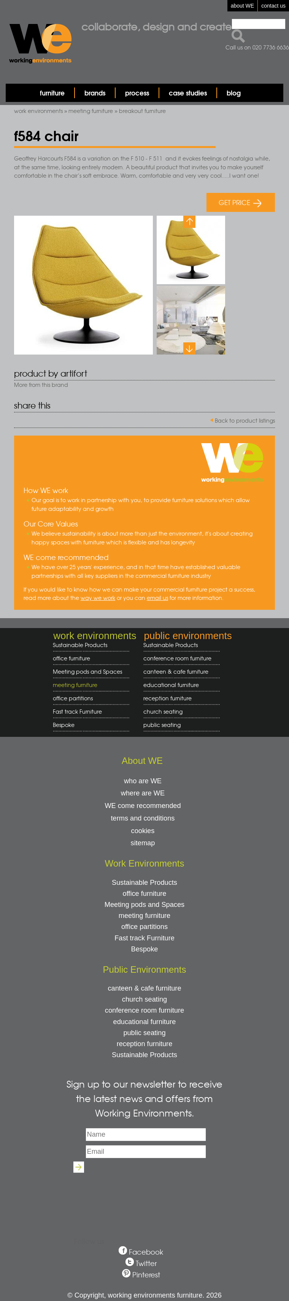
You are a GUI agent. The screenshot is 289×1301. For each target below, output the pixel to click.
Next (189, 348)
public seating (179, 725)
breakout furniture (142, 111)
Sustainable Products (80, 645)
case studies (188, 92)
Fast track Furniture (77, 711)
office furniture (88, 658)
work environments (38, 111)
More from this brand (41, 384)
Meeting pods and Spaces (88, 672)
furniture (52, 92)
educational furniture (179, 685)
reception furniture (179, 698)
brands (94, 92)
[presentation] (144, 1193)
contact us (273, 6)
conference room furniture (179, 658)
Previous (189, 222)
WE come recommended (143, 806)
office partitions (88, 698)
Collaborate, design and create (156, 26)
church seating (163, 711)
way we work (98, 597)
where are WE (143, 793)
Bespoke (64, 724)
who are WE (143, 781)
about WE (242, 6)
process (137, 92)
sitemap (143, 843)
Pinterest (146, 1274)
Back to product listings (245, 420)
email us (157, 597)
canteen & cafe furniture (179, 672)
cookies (143, 831)
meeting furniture (90, 111)
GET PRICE (240, 202)
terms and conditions (143, 818)
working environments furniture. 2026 (165, 1295)
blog (234, 92)
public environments (188, 635)
